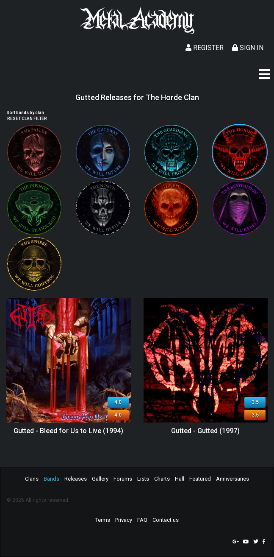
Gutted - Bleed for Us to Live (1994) (68, 431)
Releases (75, 479)
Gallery (100, 479)
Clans (32, 479)
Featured (200, 479)
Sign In (247, 48)
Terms (102, 520)
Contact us (165, 520)
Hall (179, 479)
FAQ (142, 520)
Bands (51, 479)
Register (204, 48)
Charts (162, 479)
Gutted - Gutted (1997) (205, 431)
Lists (143, 479)
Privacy (123, 520)
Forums (122, 479)
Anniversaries (232, 479)
